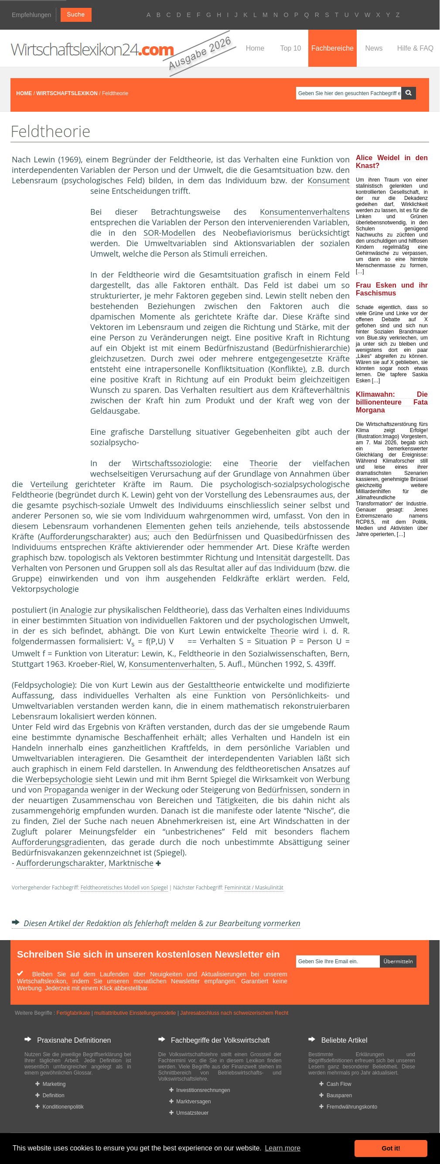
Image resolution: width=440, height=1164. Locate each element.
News (373, 48)
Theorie (264, 463)
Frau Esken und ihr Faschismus (392, 289)
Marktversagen (190, 1102)
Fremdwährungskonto (348, 1107)
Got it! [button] (391, 1148)
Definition (50, 1095)
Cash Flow (335, 1084)
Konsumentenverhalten (303, 211)
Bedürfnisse (215, 536)
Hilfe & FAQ (415, 48)
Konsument (328, 180)
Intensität (273, 557)
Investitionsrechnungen (199, 1090)
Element (161, 526)
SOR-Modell (164, 232)
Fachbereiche (332, 48)
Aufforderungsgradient (54, 842)
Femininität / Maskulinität (254, 887)
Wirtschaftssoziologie (170, 463)
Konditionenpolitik (59, 1107)
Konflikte (287, 369)
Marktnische (131, 863)
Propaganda (66, 789)
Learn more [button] (282, 1148)
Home (255, 48)
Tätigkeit (231, 800)
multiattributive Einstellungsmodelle (135, 1013)
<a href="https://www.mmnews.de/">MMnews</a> (47, 331)
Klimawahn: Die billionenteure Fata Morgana (392, 402)
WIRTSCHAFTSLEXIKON (67, 93)
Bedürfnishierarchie (311, 348)
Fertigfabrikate (73, 1013)
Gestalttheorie (214, 685)
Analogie (76, 609)
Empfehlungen (31, 14)
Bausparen (335, 1095)
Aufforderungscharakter (84, 536)
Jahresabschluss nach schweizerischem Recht (234, 1013)
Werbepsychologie (58, 779)
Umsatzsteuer (189, 1113)
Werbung (333, 779)
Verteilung (49, 484)
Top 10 (290, 48)
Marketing (50, 1084)
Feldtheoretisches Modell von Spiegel (124, 887)
